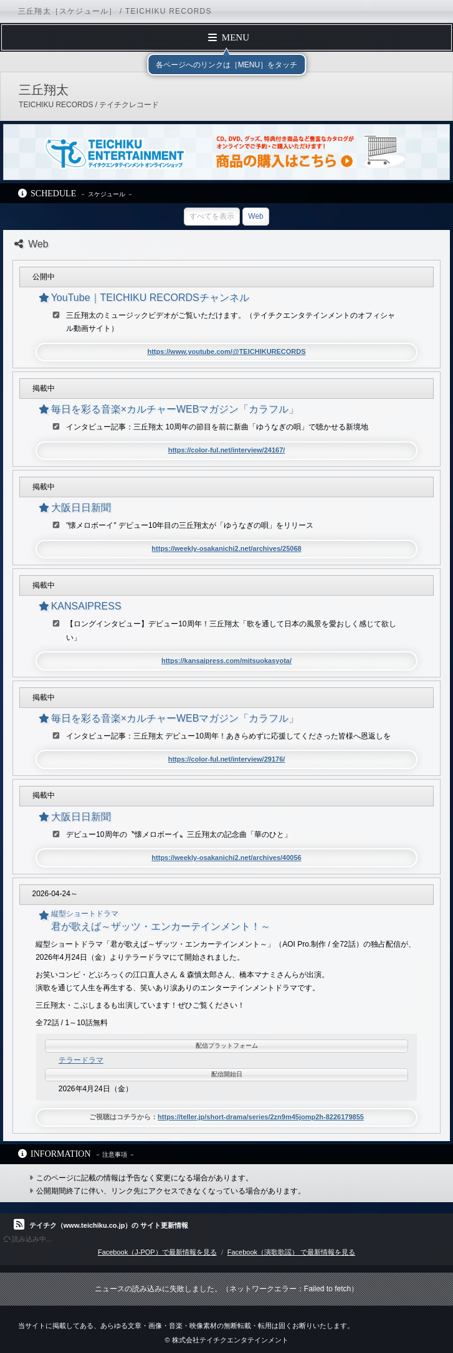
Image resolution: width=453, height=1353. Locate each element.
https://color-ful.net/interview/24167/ (226, 450)
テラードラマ (81, 1060)
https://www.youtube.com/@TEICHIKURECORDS (226, 351)
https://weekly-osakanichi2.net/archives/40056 (226, 857)
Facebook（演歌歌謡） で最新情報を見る (291, 1252)
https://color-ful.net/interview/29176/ (226, 759)
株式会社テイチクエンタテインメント (230, 1340)
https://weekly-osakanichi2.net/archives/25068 (226, 548)
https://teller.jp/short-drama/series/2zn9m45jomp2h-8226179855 (261, 1117)
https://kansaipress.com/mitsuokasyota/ (226, 660)
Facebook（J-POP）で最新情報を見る (157, 1252)
